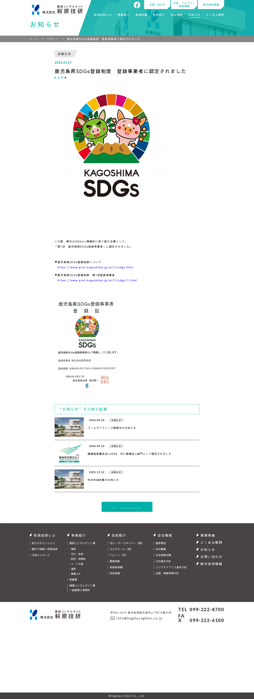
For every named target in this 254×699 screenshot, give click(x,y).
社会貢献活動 (163, 555)
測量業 (73, 579)
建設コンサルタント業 (82, 543)
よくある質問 (215, 15)
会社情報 (177, 15)
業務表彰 (115, 561)
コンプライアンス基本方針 (171, 567)
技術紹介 (159, 15)
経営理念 (161, 543)
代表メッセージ (41, 555)
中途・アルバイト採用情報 (184, 4)
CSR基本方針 (163, 561)
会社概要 (161, 549)
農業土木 (76, 573)
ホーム (34, 39)
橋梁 (73, 549)
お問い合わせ (157, 4)
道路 (73, 568)
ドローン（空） (119, 555)
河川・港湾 (77, 554)
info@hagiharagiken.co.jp (136, 618)
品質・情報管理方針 (167, 573)
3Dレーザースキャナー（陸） (127, 543)
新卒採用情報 (211, 4)
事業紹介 (124, 15)
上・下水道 (77, 563)
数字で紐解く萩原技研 (45, 549)
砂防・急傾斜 (78, 558)
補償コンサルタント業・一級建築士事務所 (83, 588)
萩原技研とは (103, 15)
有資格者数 (116, 567)
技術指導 (115, 573)
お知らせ (194, 15)
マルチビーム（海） (121, 549)
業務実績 (141, 15)
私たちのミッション (43, 543)
